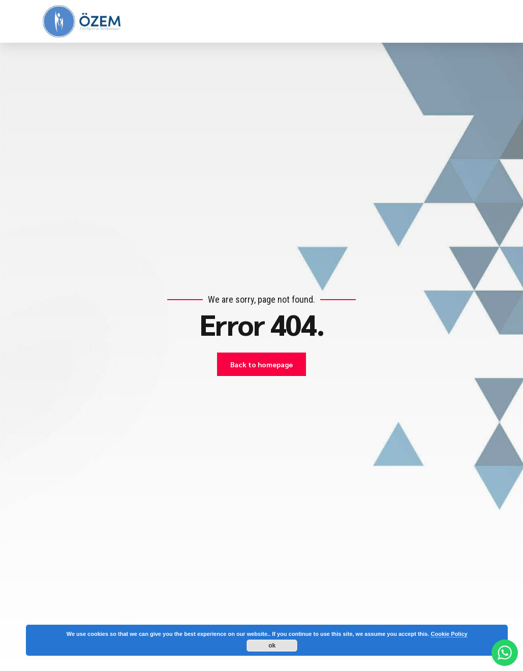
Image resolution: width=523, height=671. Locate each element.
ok (271, 645)
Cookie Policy (449, 634)
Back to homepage (261, 364)
